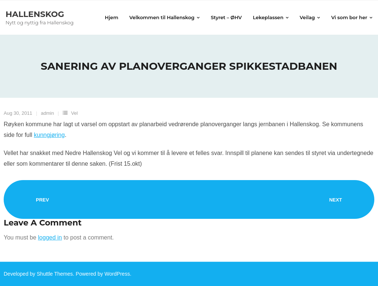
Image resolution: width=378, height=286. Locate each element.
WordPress (117, 274)
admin (47, 113)
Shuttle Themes (55, 274)
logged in (50, 237)
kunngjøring (49, 135)
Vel (74, 113)
